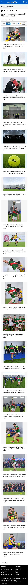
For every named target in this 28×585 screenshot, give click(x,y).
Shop (16, 571)
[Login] (24, 2)
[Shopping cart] (26, 2)
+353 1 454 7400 (8, 574)
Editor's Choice (21, 23)
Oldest (13, 23)
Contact (17, 574)
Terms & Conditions (5, 581)
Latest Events (18, 568)
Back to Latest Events (9, 11)
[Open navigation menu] (2, 2)
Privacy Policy (13, 581)
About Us (17, 572)
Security (19, 581)
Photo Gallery (18, 569)
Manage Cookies (4, 583)
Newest (8, 23)
